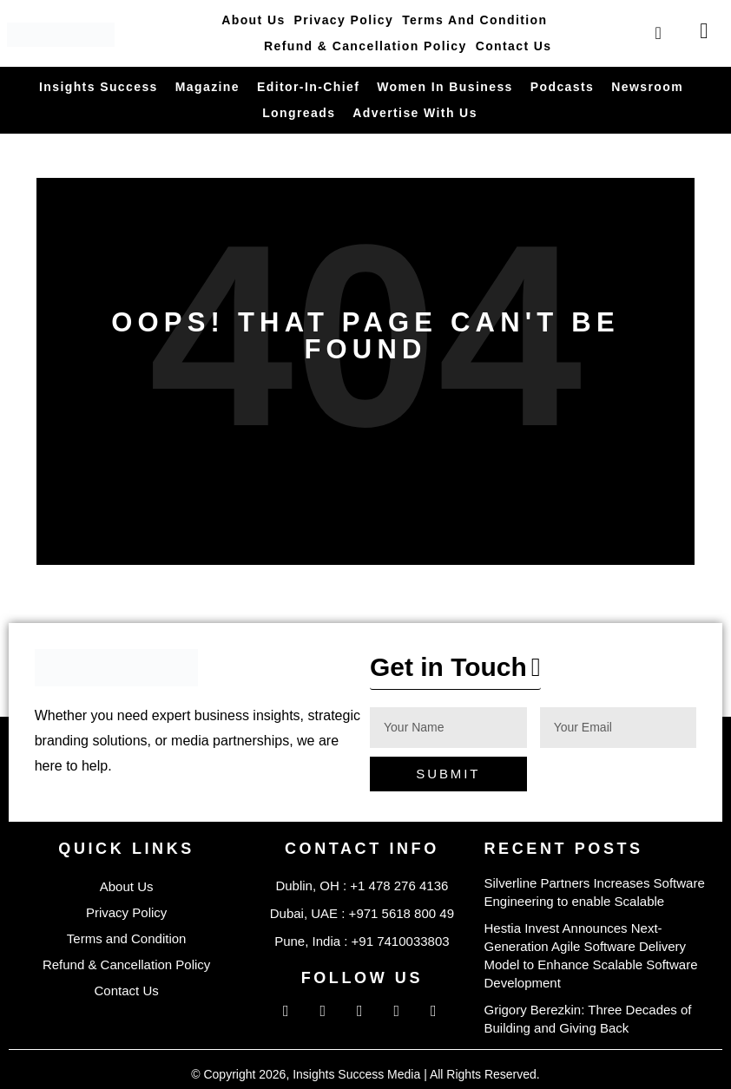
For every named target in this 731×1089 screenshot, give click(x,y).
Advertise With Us (414, 113)
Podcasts (562, 87)
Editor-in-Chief (308, 87)
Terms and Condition (474, 20)
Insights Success (98, 87)
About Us (253, 20)
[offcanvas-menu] (704, 31)
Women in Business (445, 87)
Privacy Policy (344, 20)
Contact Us (514, 46)
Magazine (207, 87)
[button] (455, 672)
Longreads (298, 113)
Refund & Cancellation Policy (365, 46)
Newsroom (647, 87)
